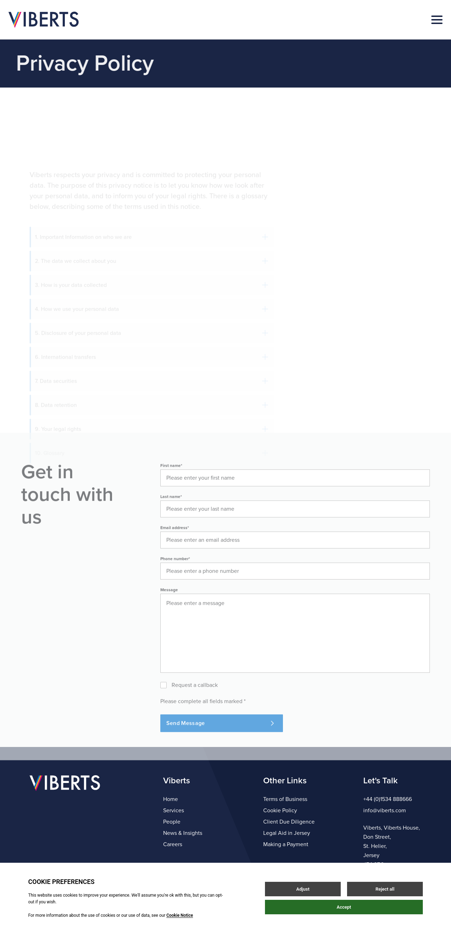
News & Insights (182, 833)
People (171, 821)
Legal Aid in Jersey (286, 833)
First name (171, 486)
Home (170, 799)
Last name (171, 517)
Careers (172, 844)
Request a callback (195, 706)
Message (169, 610)
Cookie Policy (280, 810)
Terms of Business (285, 799)
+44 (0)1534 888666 (387, 799)
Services (173, 810)
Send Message (220, 744)
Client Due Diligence (289, 821)
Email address (174, 548)
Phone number (175, 579)
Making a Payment (285, 844)
